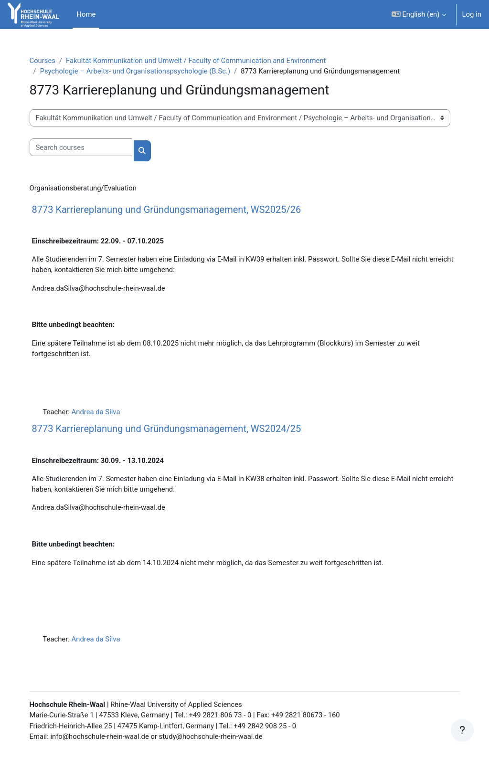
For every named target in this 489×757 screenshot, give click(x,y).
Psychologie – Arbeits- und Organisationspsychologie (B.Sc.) (140, 71)
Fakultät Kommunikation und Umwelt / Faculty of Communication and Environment (201, 60)
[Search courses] (85, 147)
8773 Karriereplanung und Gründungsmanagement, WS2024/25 (171, 429)
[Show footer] (462, 730)
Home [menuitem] (86, 14)
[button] (418, 14)
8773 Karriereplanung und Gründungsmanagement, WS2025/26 (171, 209)
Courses (47, 60)
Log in (471, 14)
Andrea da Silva (100, 413)
